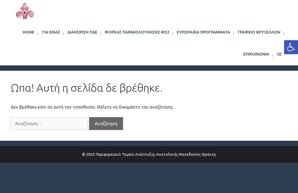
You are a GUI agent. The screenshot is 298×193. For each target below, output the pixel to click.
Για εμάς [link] (51, 32)
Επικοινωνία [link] (256, 54)
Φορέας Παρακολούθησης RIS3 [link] (137, 32)
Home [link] (29, 32)
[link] (291, 47)
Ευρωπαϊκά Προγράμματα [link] (203, 32)
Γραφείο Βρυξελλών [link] (259, 32)
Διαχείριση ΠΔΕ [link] (82, 32)
